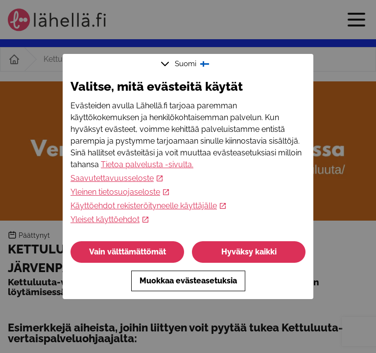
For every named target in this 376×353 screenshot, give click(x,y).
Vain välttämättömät (127, 251)
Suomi (186, 64)
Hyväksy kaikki (249, 251)
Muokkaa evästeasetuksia (188, 280)
